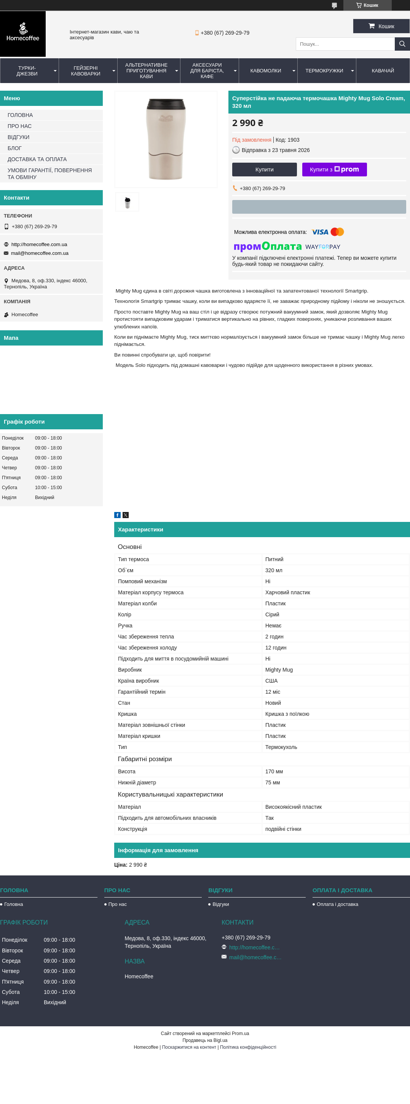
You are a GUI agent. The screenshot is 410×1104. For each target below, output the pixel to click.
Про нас (117, 904)
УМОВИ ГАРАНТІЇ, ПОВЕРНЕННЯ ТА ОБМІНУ (50, 173)
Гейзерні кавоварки (85, 71)
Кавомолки (265, 71)
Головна (13, 904)
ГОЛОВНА (20, 115)
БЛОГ (15, 148)
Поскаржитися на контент (189, 1047)
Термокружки (324, 71)
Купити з (334, 169)
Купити (264, 169)
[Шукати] (402, 44)
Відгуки (220, 904)
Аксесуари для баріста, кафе (207, 70)
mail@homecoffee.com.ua (40, 253)
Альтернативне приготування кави (146, 70)
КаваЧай (383, 71)
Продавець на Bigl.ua (204, 1040)
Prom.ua (240, 1033)
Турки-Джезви (26, 71)
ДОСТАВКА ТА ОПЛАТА (37, 159)
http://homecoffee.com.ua (39, 244)
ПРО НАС (20, 126)
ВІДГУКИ (18, 137)
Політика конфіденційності (248, 1047)
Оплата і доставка (337, 904)
